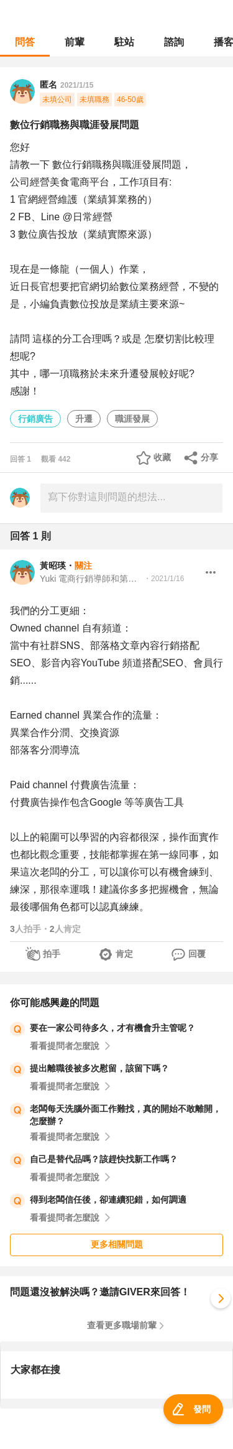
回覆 (197, 954)
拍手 (51, 954)
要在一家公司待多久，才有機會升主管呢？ (112, 1028)
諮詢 (174, 42)
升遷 (84, 419)
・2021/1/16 (164, 578)
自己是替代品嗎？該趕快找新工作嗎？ (104, 1159)
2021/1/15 (76, 85)
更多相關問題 (117, 1244)
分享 (209, 457)
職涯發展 (132, 419)
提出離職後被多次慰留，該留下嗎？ (99, 1068)
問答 (25, 42)
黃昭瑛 (53, 566)
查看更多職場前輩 (122, 1325)
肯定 (124, 954)
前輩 (75, 42)
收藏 (162, 457)
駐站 (124, 42)
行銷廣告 (35, 419)
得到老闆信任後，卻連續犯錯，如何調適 (108, 1199)
